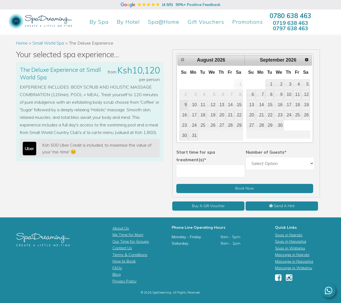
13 (221, 104)
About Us (120, 228)
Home (22, 43)
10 (194, 104)
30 (184, 135)
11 (203, 104)
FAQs (117, 267)
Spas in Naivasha (290, 241)
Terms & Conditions (129, 254)
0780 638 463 (290, 16)
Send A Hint (281, 205)
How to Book (124, 261)
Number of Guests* (266, 152)
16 (184, 115)
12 (213, 104)
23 (184, 125)
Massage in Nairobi (292, 254)
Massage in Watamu (293, 267)
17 (194, 115)
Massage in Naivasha (294, 261)
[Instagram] (289, 279)
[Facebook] (278, 279)
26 (213, 125)
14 (230, 104)
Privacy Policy (124, 281)
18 (203, 115)
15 (239, 104)
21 (230, 115)
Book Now (244, 188)
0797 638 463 (290, 28)
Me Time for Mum (127, 234)
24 (194, 125)
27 (221, 125)
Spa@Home (163, 21)
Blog (116, 274)
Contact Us (122, 247)
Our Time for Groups (130, 241)
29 (239, 125)
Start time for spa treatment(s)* (195, 155)
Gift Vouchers (205, 21)
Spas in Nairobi (288, 235)
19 (213, 115)
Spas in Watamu (290, 248)
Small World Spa (48, 43)
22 (239, 115)
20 (221, 115)
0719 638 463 (290, 22)
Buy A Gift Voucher (208, 205)
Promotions (247, 21)
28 (230, 125)
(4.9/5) (170, 4)
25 (203, 125)
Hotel (128, 21)
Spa (99, 21)
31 (194, 135)
